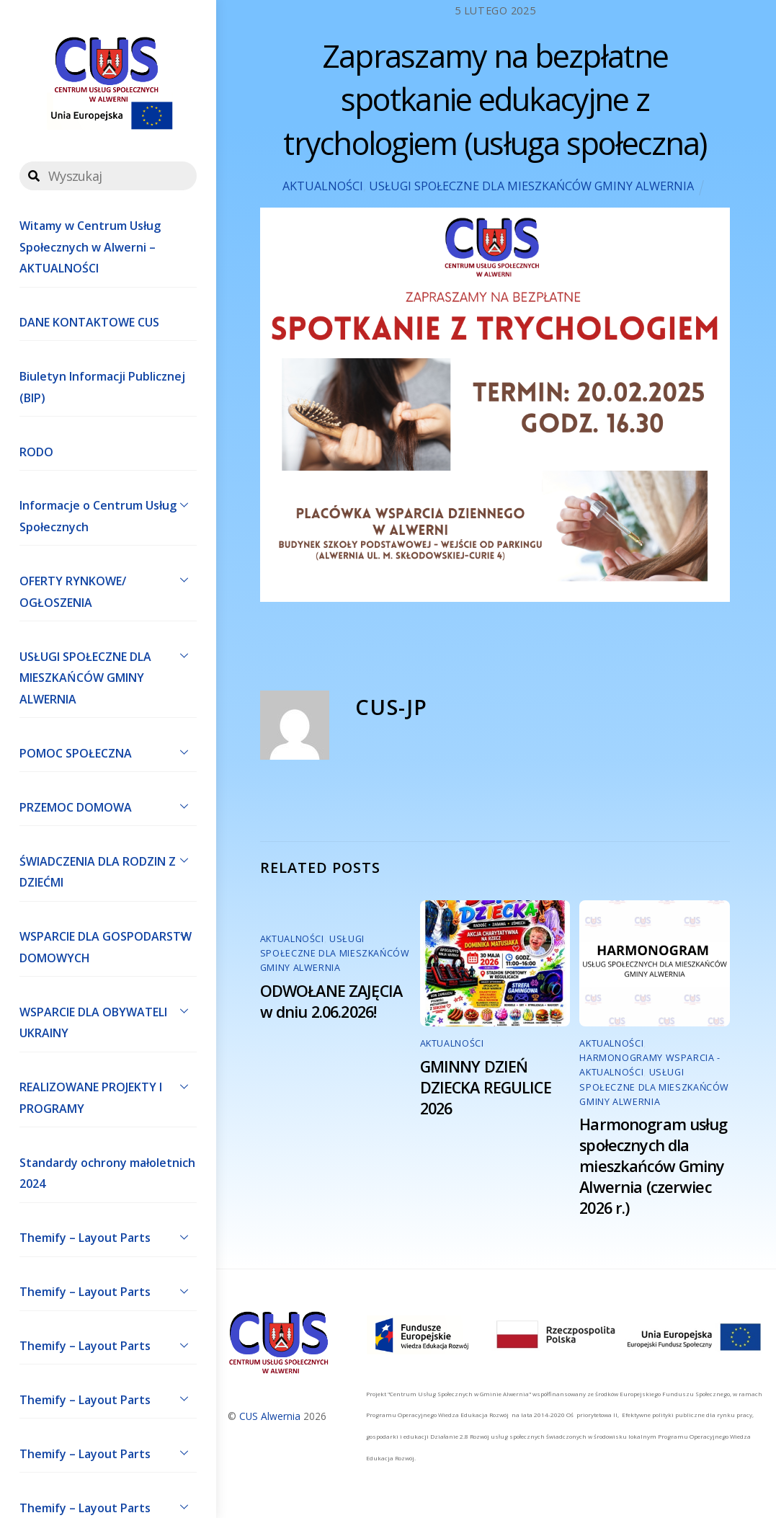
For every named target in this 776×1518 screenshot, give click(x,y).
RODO (36, 452)
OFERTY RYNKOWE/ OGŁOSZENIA (108, 588)
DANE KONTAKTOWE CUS (89, 322)
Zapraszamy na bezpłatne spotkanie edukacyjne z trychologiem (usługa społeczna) (494, 99)
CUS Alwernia (269, 1416)
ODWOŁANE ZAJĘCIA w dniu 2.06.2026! (331, 1001)
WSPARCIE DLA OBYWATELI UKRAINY (108, 1019)
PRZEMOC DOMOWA (108, 806)
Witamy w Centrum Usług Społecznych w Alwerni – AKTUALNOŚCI (90, 247)
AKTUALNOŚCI (322, 186)
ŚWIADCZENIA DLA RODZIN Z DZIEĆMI (108, 868)
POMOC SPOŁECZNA (108, 752)
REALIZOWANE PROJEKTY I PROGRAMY (108, 1095)
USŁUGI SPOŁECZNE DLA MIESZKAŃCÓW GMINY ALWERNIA (108, 674)
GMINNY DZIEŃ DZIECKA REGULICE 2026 (485, 1087)
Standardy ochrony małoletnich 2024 (107, 1173)
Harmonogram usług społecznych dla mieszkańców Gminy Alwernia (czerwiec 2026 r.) (653, 1166)
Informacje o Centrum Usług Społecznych (108, 513)
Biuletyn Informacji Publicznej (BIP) (102, 387)
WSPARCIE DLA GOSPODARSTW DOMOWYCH (108, 944)
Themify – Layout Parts (108, 1237)
